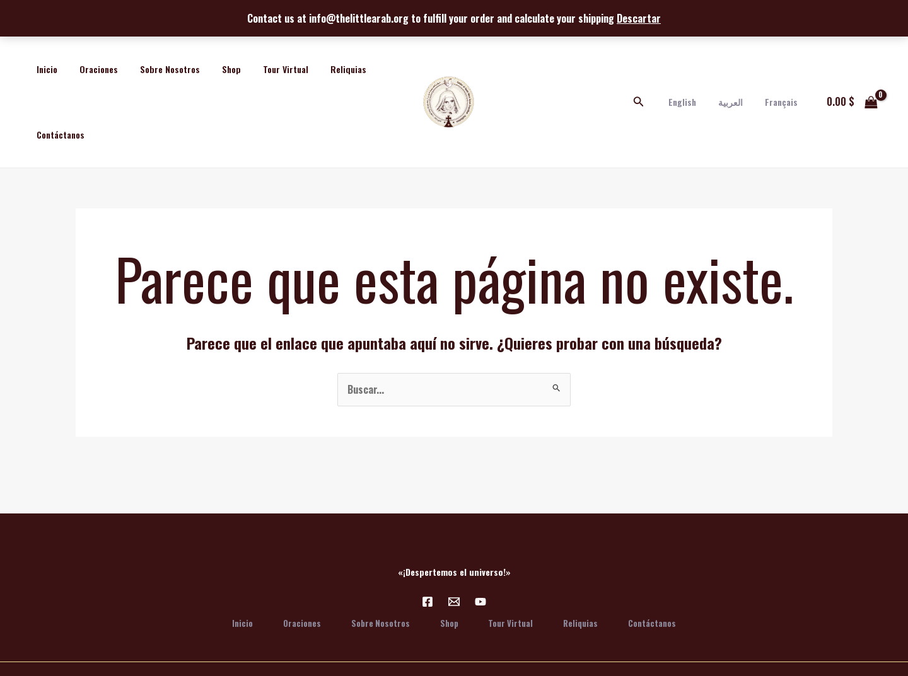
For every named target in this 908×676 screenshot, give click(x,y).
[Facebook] (427, 601)
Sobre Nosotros (159, 69)
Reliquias (324, 69)
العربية (737, 101)
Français (783, 101)
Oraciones (92, 69)
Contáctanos (58, 134)
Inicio (44, 69)
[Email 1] (454, 601)
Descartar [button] (639, 18)
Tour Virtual (265, 69)
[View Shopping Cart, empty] (852, 102)
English (693, 101)
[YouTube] (480, 601)
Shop (215, 69)
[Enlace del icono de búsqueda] (652, 102)
